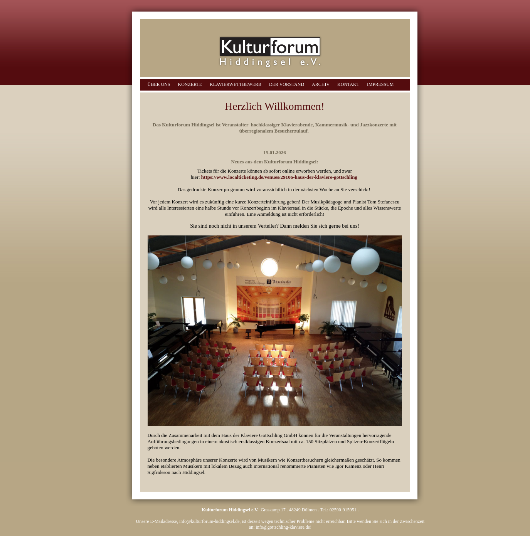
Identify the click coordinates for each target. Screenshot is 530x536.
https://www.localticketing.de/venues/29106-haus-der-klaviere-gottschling (279, 177)
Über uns (159, 84)
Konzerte (190, 84)
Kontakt (348, 84)
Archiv (321, 84)
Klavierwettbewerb (235, 84)
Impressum (380, 84)
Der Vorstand (286, 84)
